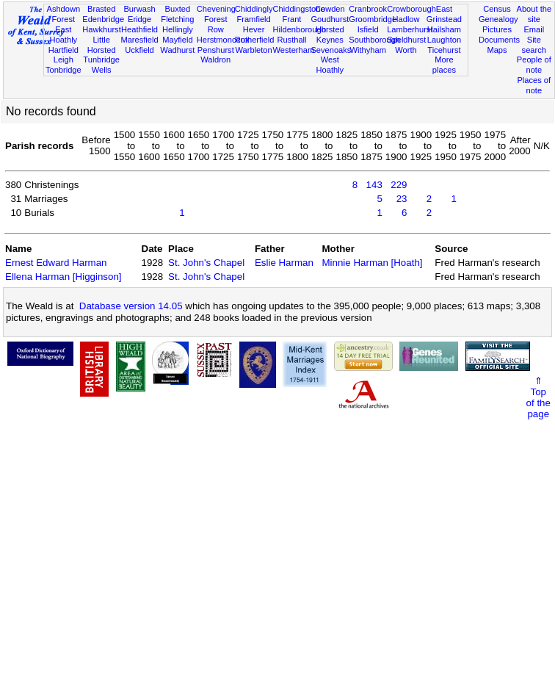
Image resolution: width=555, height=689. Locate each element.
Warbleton (254, 50)
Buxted (178, 8)
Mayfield (177, 39)
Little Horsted (101, 44)
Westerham (294, 50)
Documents (499, 39)
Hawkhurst (101, 29)
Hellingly (177, 29)
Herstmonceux (223, 39)
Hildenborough (299, 29)
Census (497, 8)
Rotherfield (255, 39)
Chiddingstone (299, 8)
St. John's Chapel (206, 262)
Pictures (497, 29)
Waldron (215, 59)
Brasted (101, 8)
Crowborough (411, 8)
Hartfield (63, 50)
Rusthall (291, 39)
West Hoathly (330, 64)
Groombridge (372, 19)
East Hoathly (63, 34)
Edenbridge (103, 19)
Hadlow (406, 19)
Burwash (139, 8)
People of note (534, 64)
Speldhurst (406, 39)
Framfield (253, 19)
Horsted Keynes (330, 34)
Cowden (330, 8)
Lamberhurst (409, 29)
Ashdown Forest (63, 14)
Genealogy (498, 19)
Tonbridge (63, 69)
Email (533, 29)
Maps (497, 50)
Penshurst (215, 50)
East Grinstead (444, 14)
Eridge (139, 19)
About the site (534, 14)
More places (444, 64)
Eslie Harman (284, 262)
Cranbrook (368, 8)
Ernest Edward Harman (56, 262)
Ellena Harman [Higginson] (63, 276)
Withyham (368, 50)
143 (374, 184)
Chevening (216, 8)
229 (399, 184)
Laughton (444, 39)
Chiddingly (254, 8)
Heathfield (139, 29)
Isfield (368, 29)
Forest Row (215, 24)
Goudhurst (330, 19)
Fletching (177, 19)
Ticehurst (443, 50)
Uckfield (139, 50)
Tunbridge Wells (101, 64)
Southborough (374, 39)
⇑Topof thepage (538, 397)
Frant (292, 19)
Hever (254, 29)
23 (401, 198)
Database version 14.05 (131, 305)
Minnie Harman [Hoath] (372, 262)
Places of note (534, 85)
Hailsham (444, 29)
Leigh (63, 59)
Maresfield (139, 39)
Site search (534, 44)
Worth (405, 50)
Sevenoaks (331, 50)
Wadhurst (177, 50)
